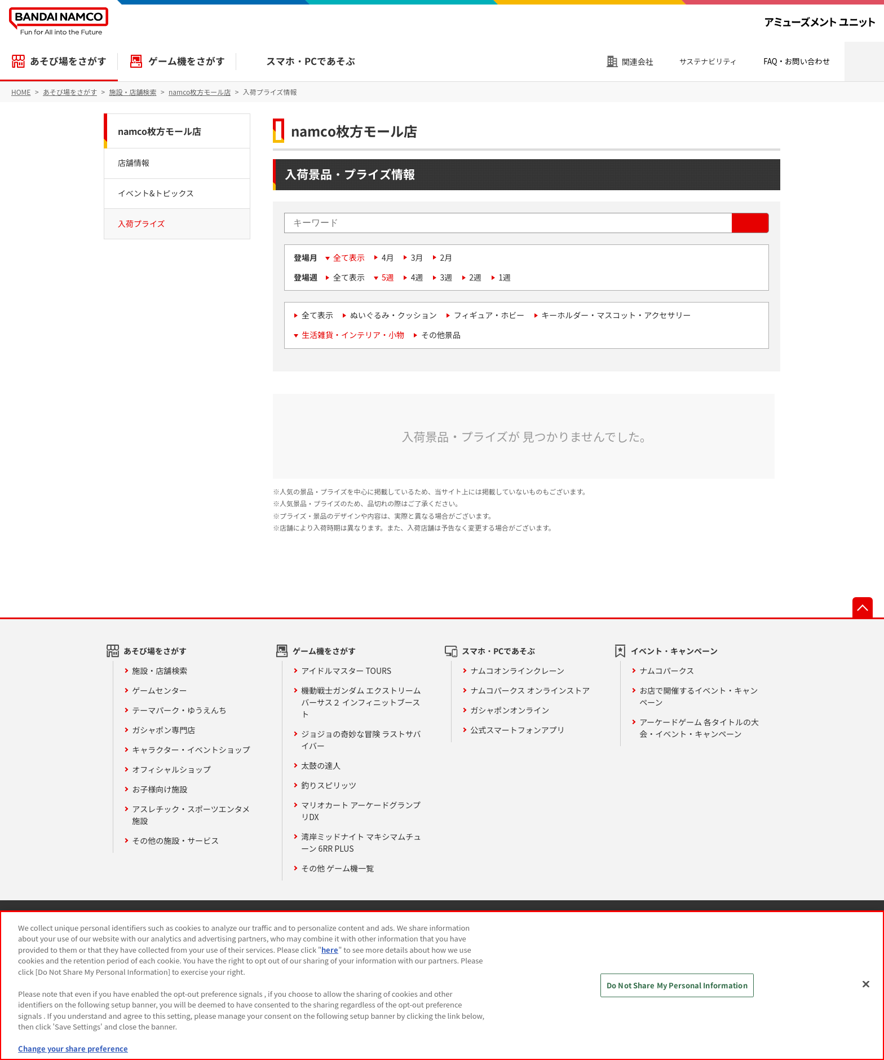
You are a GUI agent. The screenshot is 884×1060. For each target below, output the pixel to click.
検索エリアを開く (864, 61)
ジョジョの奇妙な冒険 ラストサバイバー (361, 739)
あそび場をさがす (68, 61)
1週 (504, 277)
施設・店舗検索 (159, 670)
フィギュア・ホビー (489, 315)
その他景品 (441, 334)
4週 (417, 277)
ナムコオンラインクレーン (517, 670)
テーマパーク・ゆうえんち (179, 710)
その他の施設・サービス (175, 840)
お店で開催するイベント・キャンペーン (698, 696)
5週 (388, 277)
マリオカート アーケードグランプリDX (361, 810)
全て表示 (349, 257)
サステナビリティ (708, 61)
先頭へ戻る (862, 607)
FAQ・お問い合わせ (796, 61)
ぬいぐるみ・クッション (393, 315)
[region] (442, 985)
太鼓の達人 (321, 765)
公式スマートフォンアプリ (517, 729)
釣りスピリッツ (328, 785)
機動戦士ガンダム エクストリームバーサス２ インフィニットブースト (361, 702)
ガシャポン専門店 (163, 729)
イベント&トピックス (156, 193)
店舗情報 (133, 162)
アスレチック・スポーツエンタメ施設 (191, 814)
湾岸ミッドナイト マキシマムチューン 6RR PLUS (361, 842)
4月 (388, 257)
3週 (446, 277)
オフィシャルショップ (171, 769)
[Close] (866, 983)
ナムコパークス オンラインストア (530, 690)
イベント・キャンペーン (674, 650)
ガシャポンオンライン (509, 710)
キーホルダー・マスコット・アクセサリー (616, 315)
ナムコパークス (666, 670)
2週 (475, 277)
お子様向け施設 (159, 789)
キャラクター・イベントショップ (191, 749)
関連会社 (637, 61)
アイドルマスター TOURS (346, 670)
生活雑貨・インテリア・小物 (353, 334)
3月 (417, 257)
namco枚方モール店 (159, 131)
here (329, 949)
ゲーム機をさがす (186, 61)
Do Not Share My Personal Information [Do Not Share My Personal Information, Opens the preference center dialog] (677, 985)
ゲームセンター (159, 690)
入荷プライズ (141, 223)
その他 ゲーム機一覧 (337, 868)
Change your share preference (73, 1048)
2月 (446, 257)
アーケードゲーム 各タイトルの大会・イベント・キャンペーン (699, 727)
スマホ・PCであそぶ (310, 61)
